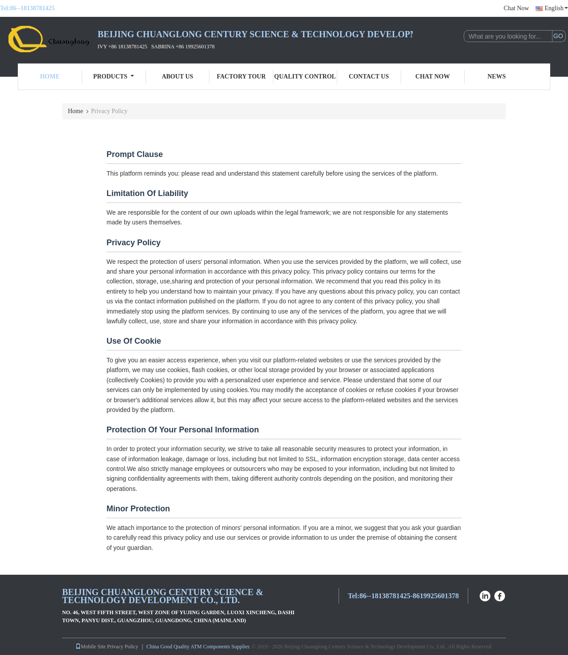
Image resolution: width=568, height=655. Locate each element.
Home (49, 76)
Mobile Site (90, 646)
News (497, 76)
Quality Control (305, 76)
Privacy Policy (122, 646)
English (556, 8)
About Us (177, 76)
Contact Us (369, 76)
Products (113, 76)
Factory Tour (241, 76)
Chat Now (516, 8)
